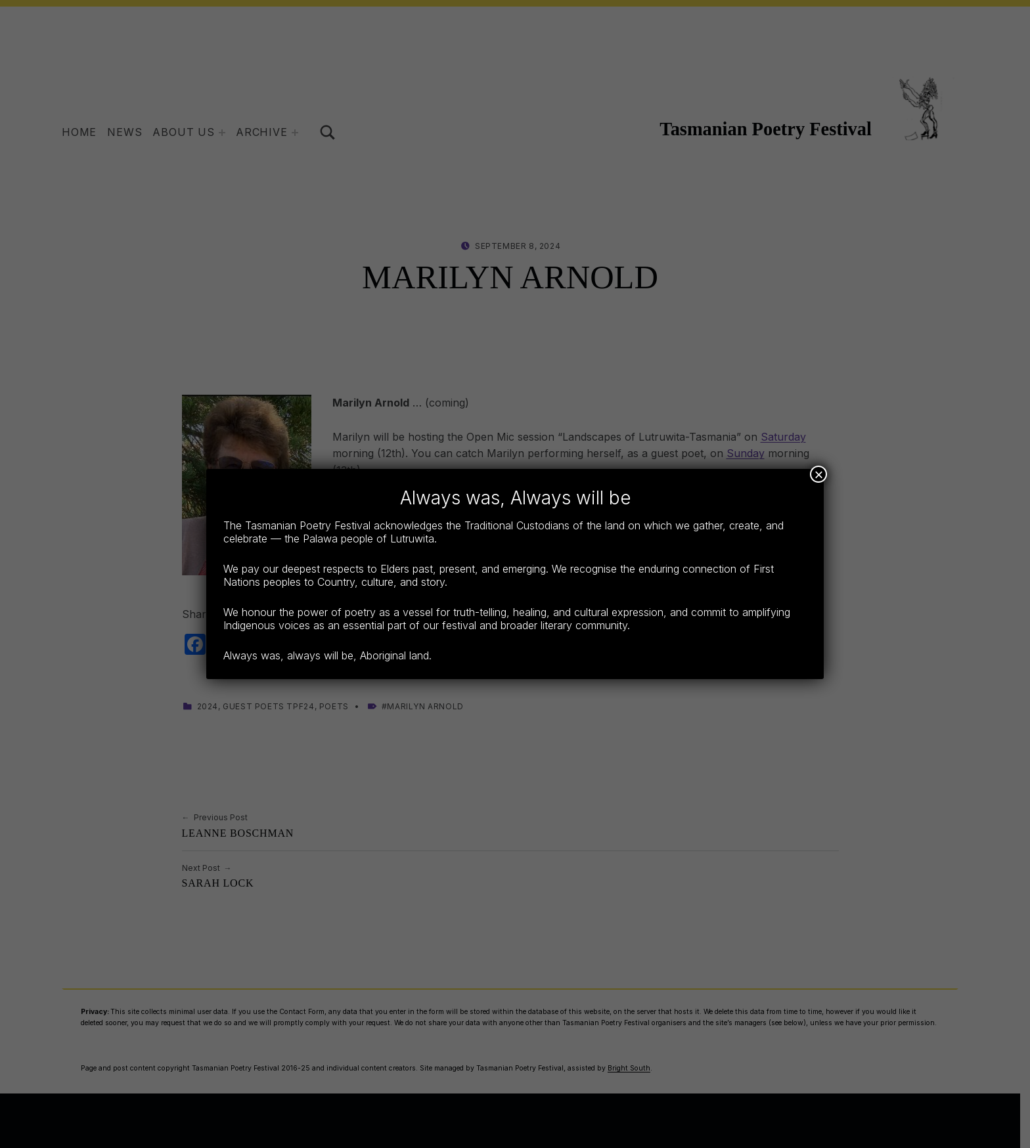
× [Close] (818, 474)
